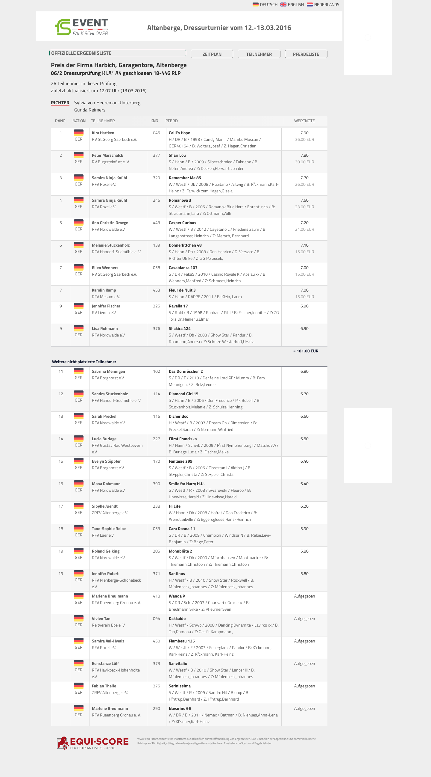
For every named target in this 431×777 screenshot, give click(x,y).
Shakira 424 (180, 328)
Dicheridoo (179, 416)
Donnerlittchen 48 (186, 245)
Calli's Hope (180, 132)
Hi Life (175, 506)
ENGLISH (296, 4)
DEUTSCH (268, 4)
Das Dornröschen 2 (186, 371)
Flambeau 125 (182, 641)
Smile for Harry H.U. (187, 483)
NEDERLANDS (326, 4)
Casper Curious (183, 222)
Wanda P (177, 596)
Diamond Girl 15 (184, 393)
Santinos (177, 573)
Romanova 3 (180, 200)
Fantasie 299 (181, 461)
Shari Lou (178, 155)
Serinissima (180, 686)
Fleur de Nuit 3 (183, 290)
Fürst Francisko (183, 438)
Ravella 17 (179, 306)
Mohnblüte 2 (181, 551)
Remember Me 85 (185, 177)
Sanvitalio (178, 663)
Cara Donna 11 (182, 528)
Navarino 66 (180, 708)
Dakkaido (177, 618)
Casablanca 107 (183, 267)
